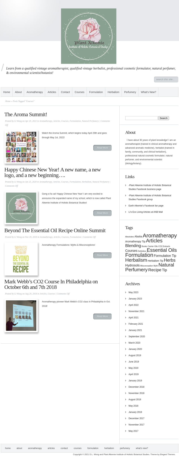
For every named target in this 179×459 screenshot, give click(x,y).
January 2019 (135, 380)
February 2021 (136, 324)
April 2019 (134, 374)
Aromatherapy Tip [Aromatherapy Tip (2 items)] (135, 241)
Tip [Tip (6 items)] (164, 270)
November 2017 (136, 424)
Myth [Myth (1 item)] (155, 266)
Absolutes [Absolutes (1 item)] (129, 237)
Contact (65, 92)
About (18, 92)
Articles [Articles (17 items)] (154, 240)
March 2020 (134, 343)
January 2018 (135, 412)
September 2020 (137, 336)
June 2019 (134, 361)
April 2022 (134, 305)
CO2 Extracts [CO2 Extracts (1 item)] (164, 246)
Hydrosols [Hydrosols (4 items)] (132, 265)
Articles (52, 92)
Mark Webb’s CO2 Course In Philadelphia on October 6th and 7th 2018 (51, 284)
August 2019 (135, 355)
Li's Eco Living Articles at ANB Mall (146, 212)
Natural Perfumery (90, 121)
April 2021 (134, 317)
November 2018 (136, 393)
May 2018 (133, 406)
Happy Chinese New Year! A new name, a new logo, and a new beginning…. (52, 172)
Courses (79, 92)
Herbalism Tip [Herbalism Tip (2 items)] (155, 260)
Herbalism (113, 92)
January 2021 (135, 330)
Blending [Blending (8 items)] (133, 245)
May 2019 (133, 368)
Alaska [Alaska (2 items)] (138, 236)
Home (6, 92)
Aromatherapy (34, 92)
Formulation (96, 92)
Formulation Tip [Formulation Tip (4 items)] (165, 256)
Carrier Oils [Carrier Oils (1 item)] (153, 246)
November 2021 (136, 311)
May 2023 (133, 292)
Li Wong (18, 121)
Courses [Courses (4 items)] (131, 251)
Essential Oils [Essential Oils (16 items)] (162, 250)
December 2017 (136, 418)
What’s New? (148, 92)
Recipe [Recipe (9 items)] (154, 269)
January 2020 (135, 349)
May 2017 (133, 431)
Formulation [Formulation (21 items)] (139, 255)
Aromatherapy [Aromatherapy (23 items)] (160, 235)
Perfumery (130, 92)
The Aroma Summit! (25, 114)
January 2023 (135, 298)
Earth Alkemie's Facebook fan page (146, 205)
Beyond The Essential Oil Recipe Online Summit (55, 230)
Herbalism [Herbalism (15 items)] (136, 260)
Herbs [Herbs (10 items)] (169, 260)
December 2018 (136, 387)
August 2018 (135, 399)
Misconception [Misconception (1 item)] (146, 266)
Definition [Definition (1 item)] (142, 251)
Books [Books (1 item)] (144, 246)
